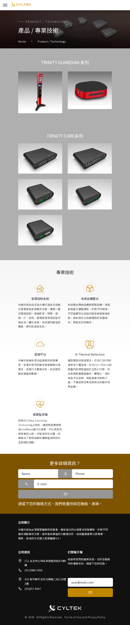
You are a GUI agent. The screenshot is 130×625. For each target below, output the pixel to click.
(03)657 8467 (32, 589)
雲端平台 (40, 354)
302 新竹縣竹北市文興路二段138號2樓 (45, 581)
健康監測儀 (40, 414)
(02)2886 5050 (33, 570)
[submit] (90, 592)
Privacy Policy (96, 617)
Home (22, 41)
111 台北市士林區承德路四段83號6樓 (45, 563)
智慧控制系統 (40, 298)
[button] (65, 473)
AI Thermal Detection (89, 354)
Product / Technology (52, 41)
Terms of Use (72, 617)
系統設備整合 (90, 298)
